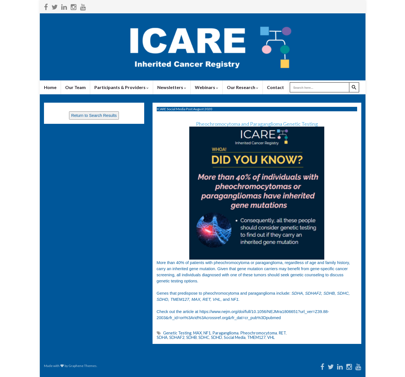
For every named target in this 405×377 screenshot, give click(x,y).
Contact (275, 87)
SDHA (162, 337)
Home (50, 87)
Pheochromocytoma (258, 333)
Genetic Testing (177, 333)
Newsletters (171, 87)
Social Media (235, 337)
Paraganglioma (225, 333)
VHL (271, 337)
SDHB (191, 337)
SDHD (216, 337)
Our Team (75, 87)
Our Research (242, 87)
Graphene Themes (82, 366)
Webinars (206, 87)
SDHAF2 (177, 337)
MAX (197, 333)
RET (282, 333)
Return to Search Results (94, 115)
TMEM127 (256, 337)
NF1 (207, 333)
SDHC (203, 337)
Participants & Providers (121, 87)
